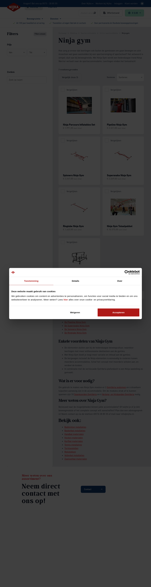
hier (66, 299)
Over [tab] (119, 281)
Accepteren (119, 312)
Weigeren (75, 312)
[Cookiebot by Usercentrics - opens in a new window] (127, 272)
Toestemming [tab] (31, 281)
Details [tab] (75, 281)
